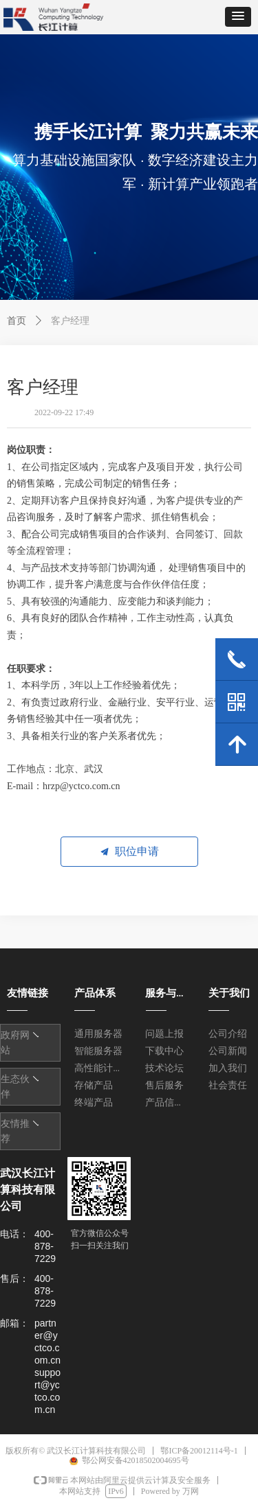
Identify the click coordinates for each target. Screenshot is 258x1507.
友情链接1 (26, 1036)
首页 (16, 320)
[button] (238, 17)
